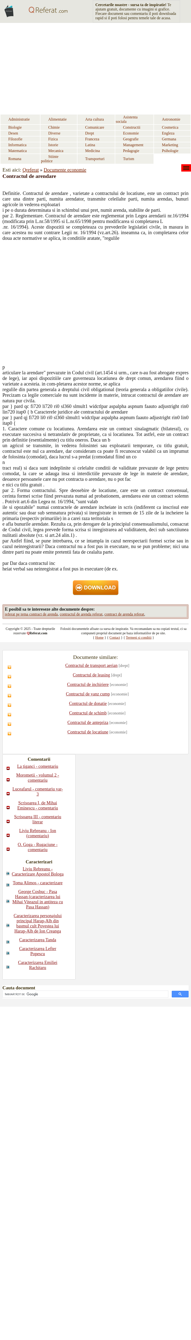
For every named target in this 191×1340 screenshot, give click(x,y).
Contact (114, 637)
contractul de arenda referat (81, 614)
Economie (131, 133)
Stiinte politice (49, 158)
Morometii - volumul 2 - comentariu (37, 778)
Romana (14, 159)
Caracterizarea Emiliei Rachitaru (37, 965)
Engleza (168, 133)
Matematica (17, 151)
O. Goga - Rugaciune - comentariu (37, 847)
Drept (89, 133)
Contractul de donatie (88, 703)
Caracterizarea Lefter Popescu (37, 951)
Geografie (131, 139)
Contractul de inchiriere (88, 684)
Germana (169, 139)
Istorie (53, 145)
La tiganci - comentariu (37, 766)
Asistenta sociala (127, 119)
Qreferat (31, 170)
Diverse (54, 133)
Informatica (17, 145)
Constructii (131, 127)
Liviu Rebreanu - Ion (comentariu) (37, 833)
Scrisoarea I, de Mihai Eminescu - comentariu (37, 805)
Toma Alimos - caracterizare (38, 882)
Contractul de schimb (88, 713)
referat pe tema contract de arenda (31, 614)
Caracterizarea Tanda (37, 939)
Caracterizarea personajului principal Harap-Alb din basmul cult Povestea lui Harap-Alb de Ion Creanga (38, 923)
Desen (13, 133)
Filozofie (15, 139)
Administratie (19, 119)
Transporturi (95, 159)
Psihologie (170, 151)
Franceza (92, 139)
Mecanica (55, 151)
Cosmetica (170, 127)
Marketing (170, 145)
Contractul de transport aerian (91, 665)
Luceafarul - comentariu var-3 (37, 792)
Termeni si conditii (139, 637)
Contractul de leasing (91, 675)
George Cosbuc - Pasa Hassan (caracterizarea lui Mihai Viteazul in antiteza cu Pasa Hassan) (37, 899)
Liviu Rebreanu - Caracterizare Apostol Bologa (38, 872)
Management (133, 145)
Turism (128, 159)
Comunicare (94, 127)
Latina (90, 145)
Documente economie (65, 170)
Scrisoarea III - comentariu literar (37, 819)
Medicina (92, 151)
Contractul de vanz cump (88, 694)
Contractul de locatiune (87, 732)
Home (99, 637)
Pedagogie (131, 151)
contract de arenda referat (124, 614)
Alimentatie (57, 119)
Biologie (15, 127)
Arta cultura (94, 119)
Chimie (54, 127)
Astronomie (171, 119)
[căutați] (85, 994)
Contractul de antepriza (87, 722)
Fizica (53, 139)
